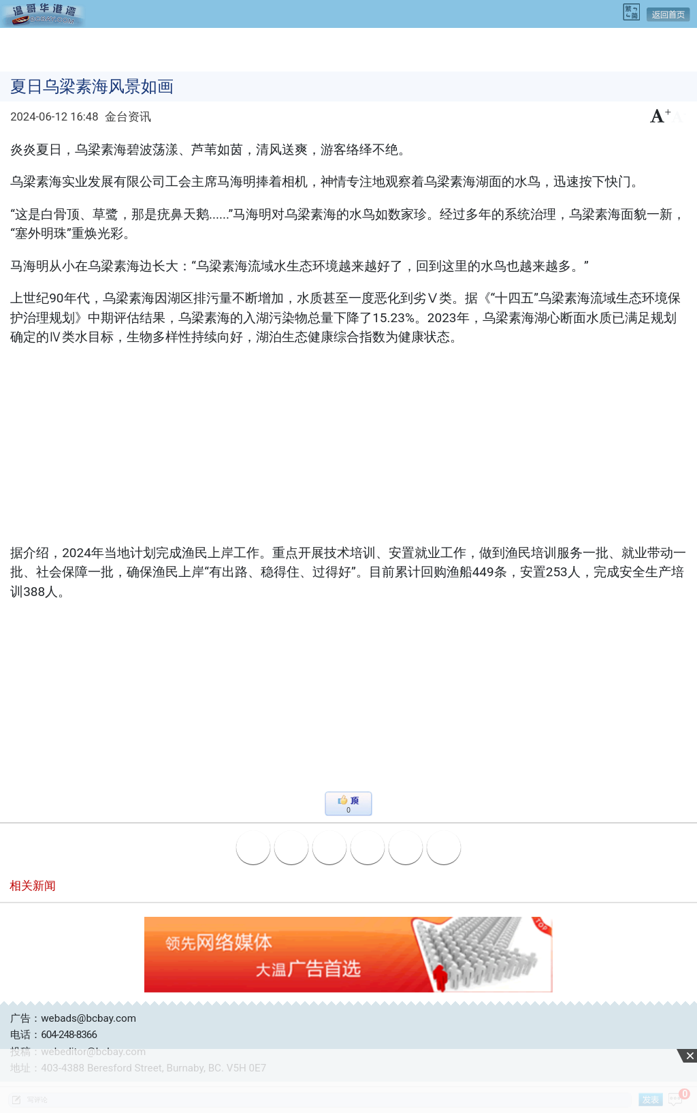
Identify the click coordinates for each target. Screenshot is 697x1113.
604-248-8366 (69, 1035)
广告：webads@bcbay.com (73, 1018)
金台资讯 (128, 116)
